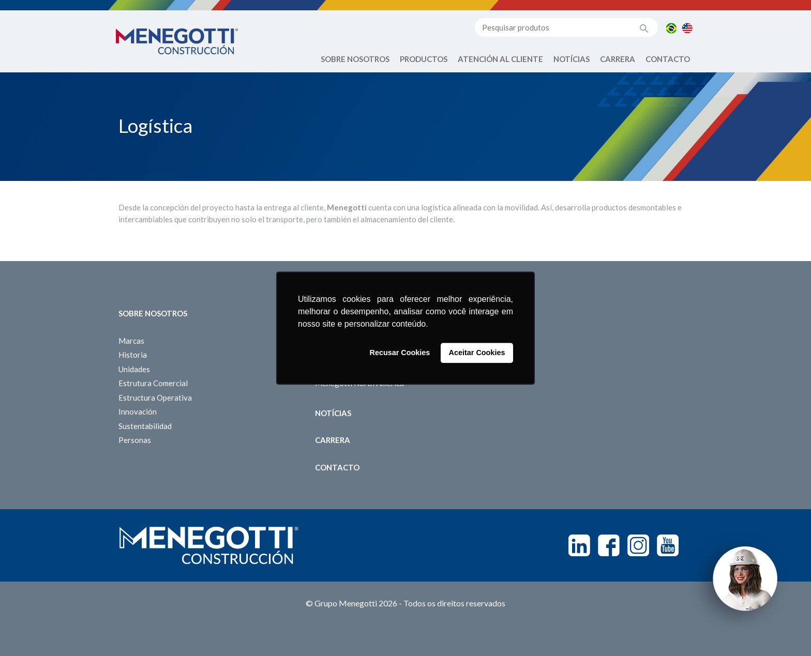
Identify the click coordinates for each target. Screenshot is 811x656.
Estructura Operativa (155, 397)
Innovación (137, 411)
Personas (134, 440)
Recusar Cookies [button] (400, 353)
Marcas (131, 340)
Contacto (667, 59)
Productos (423, 59)
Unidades (134, 369)
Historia (132, 354)
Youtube (668, 545)
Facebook (609, 545)
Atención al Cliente (500, 59)
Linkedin (579, 545)
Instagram (638, 545)
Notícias (571, 59)
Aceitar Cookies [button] (477, 353)
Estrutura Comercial (153, 383)
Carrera (617, 59)
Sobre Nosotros (355, 59)
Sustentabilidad (145, 426)
